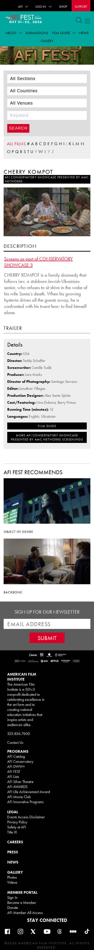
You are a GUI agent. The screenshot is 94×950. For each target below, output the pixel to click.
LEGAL (12, 811)
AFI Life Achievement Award (28, 791)
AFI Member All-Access (25, 912)
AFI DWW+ (16, 766)
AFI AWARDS (17, 786)
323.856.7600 (18, 733)
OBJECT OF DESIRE (18, 531)
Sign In (12, 897)
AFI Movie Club (19, 796)
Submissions (37, 33)
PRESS (12, 852)
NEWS (12, 862)
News (84, 33)
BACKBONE (13, 592)
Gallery (47, 40)
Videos (12, 882)
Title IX (12, 832)
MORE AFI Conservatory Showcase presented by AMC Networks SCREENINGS (47, 437)
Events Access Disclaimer (26, 817)
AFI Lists (13, 776)
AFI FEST (13, 771)
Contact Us (15, 742)
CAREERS (15, 841)
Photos (12, 877)
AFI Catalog (16, 756)
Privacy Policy (17, 822)
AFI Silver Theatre (20, 781)
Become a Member (21, 902)
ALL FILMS (16, 143)
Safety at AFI (16, 827)
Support (81, 6)
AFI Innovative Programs (25, 801)
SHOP (63, 6)
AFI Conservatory (20, 761)
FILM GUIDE (47, 426)
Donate (12, 907)
